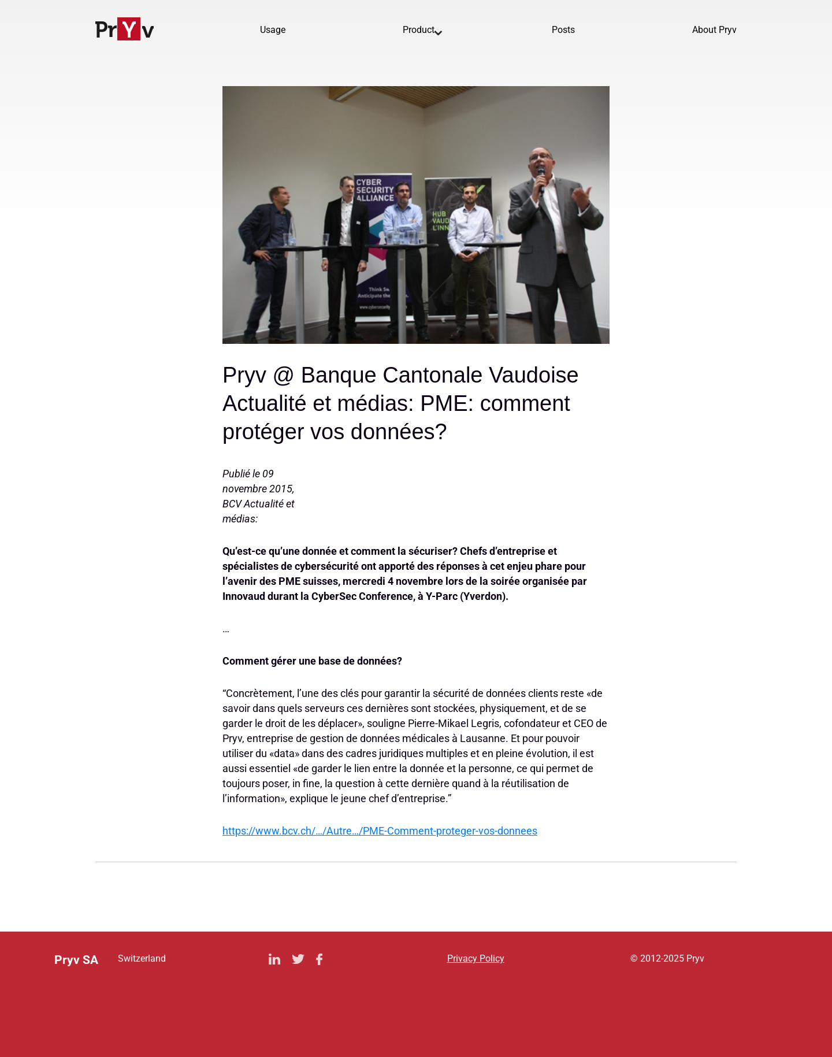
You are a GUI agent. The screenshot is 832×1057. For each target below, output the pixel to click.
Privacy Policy (475, 958)
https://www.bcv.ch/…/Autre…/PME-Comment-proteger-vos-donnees (379, 831)
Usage (272, 29)
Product (418, 29)
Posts (563, 29)
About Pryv (714, 29)
